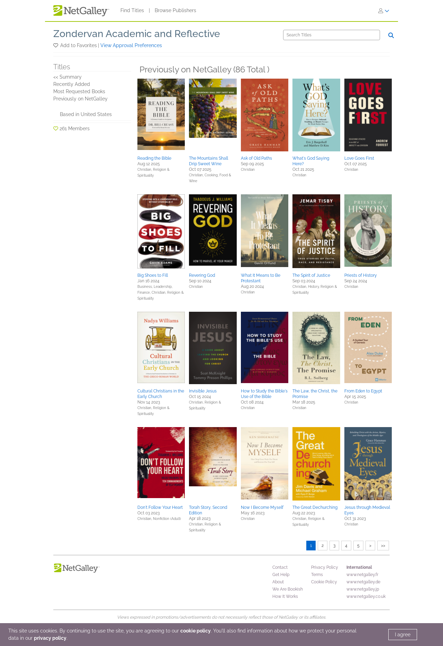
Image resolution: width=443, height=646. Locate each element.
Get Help (280, 574)
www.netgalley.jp (362, 589)
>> (383, 545)
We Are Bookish (287, 589)
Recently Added (71, 84)
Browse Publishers (175, 10)
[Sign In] (384, 10)
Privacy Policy (324, 567)
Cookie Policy (324, 581)
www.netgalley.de (363, 581)
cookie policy (195, 631)
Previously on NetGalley (80, 98)
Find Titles (132, 10)
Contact (280, 567)
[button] (56, 45)
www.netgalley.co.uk (366, 596)
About (278, 581)
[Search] (331, 35)
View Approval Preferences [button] (131, 45)
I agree (402, 634)
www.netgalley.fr (362, 574)
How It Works (285, 596)
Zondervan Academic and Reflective (136, 33)
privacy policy (50, 638)
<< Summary (67, 77)
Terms (317, 574)
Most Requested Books (79, 91)
